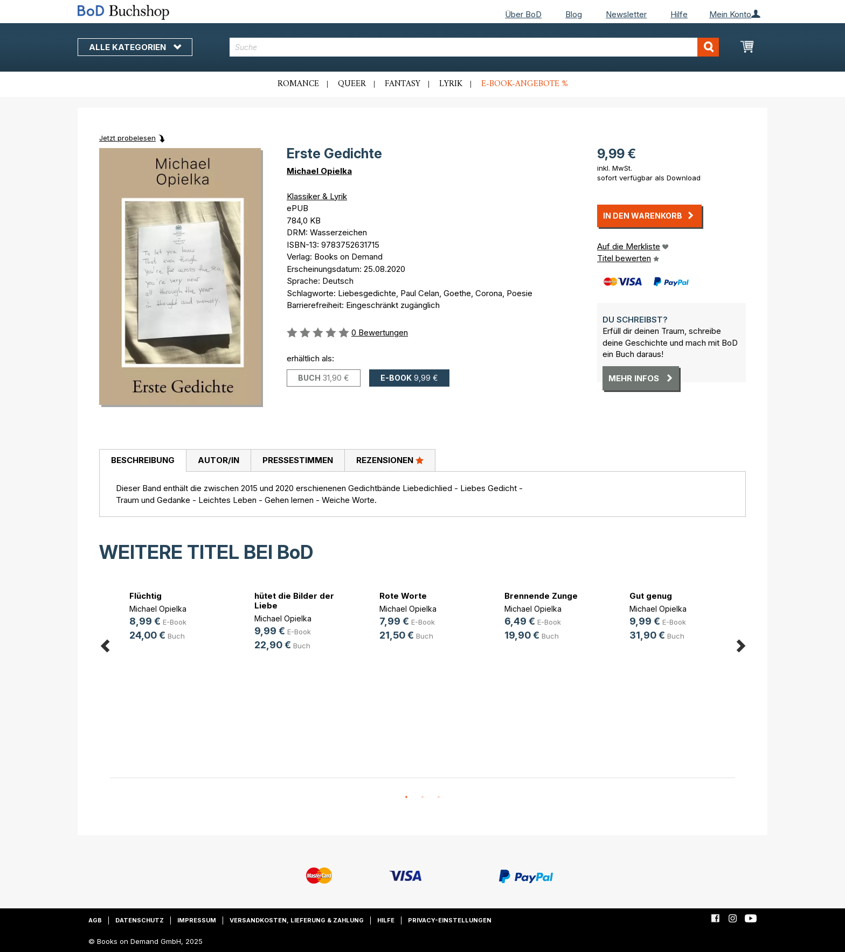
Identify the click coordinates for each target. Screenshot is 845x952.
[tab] (142, 461)
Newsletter (626, 14)
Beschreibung (143, 460)
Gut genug (650, 596)
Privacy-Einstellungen (449, 920)
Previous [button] (104, 644)
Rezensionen (390, 460)
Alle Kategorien (135, 47)
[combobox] (474, 47)
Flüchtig (145, 596)
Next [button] (740, 644)
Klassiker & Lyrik (317, 196)
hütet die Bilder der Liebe (294, 601)
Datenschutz (139, 920)
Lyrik (450, 84)
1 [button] (406, 797)
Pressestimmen (297, 460)
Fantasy (402, 84)
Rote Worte (403, 596)
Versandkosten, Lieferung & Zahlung (297, 920)
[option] (172, 617)
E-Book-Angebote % (524, 84)
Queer (352, 84)
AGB (95, 920)
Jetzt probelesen (127, 138)
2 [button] (422, 797)
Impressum (196, 920)
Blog (573, 14)
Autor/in (218, 460)
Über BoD (523, 14)
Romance (298, 84)
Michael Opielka (319, 171)
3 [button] (438, 797)
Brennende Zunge (541, 596)
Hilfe (679, 14)
